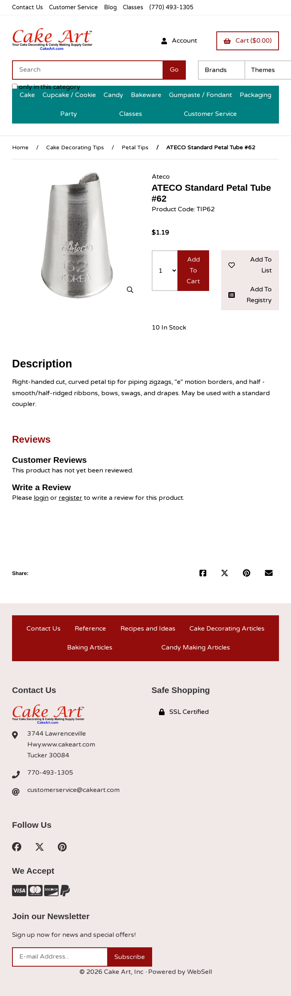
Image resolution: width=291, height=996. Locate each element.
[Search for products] (87, 70)
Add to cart (193, 270)
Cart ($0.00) (248, 41)
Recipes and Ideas (147, 629)
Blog (110, 7)
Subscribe (129, 957)
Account (179, 41)
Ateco (161, 177)
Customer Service (73, 7)
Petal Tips (135, 147)
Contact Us (27, 7)
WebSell (199, 972)
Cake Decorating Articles (227, 629)
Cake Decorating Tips (75, 147)
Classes (133, 7)
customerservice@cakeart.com (73, 790)
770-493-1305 (50, 773)
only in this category (46, 87)
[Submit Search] (174, 70)
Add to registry (250, 294)
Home (20, 147)
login (41, 498)
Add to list (250, 265)
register (70, 498)
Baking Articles (89, 647)
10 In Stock (169, 328)
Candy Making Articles (195, 647)
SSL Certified (184, 712)
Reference (90, 629)
